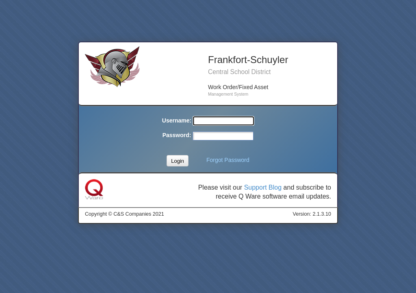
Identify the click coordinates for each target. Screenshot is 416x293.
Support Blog (263, 187)
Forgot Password (227, 160)
